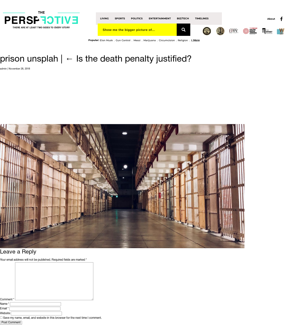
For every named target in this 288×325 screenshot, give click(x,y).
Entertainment (160, 18)
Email (4, 308)
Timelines (201, 18)
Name (4, 304)
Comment (7, 299)
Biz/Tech (183, 18)
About (271, 18)
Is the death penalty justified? (128, 59)
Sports (120, 18)
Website (5, 313)
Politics (137, 18)
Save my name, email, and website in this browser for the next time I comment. (52, 318)
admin (3, 69)
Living (104, 18)
